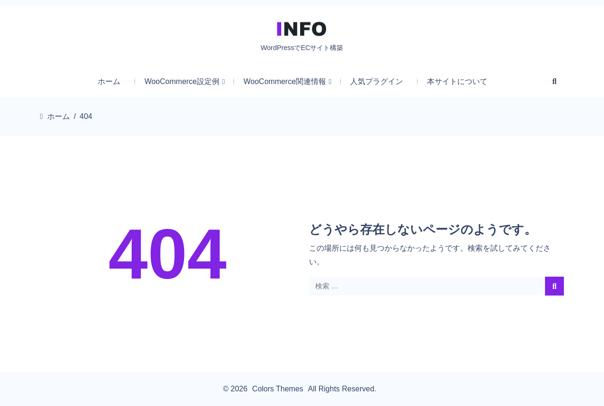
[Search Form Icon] (555, 81)
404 (167, 254)
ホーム (58, 116)
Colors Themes (277, 389)
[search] (554, 286)
